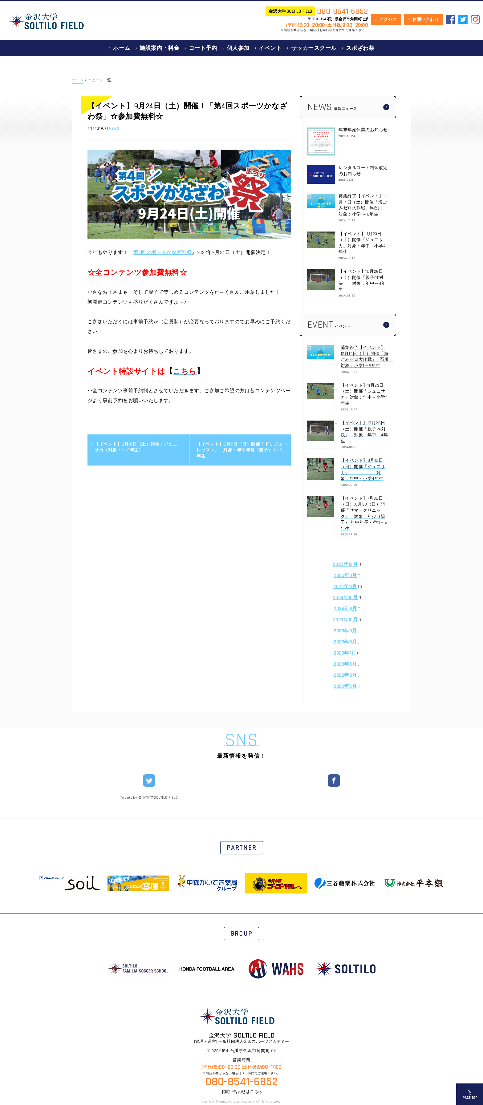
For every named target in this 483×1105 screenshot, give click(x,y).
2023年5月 (345, 664)
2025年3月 (345, 575)
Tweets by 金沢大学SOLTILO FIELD (149, 798)
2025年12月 (345, 564)
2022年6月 (345, 686)
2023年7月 (345, 653)
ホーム (77, 80)
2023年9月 (345, 631)
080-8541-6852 (342, 11)
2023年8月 (345, 642)
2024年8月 (345, 609)
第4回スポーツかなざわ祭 (162, 252)
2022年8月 (345, 675)
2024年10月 (345, 598)
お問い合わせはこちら (241, 1092)
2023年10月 (345, 620)
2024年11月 (345, 586)
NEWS (114, 128)
